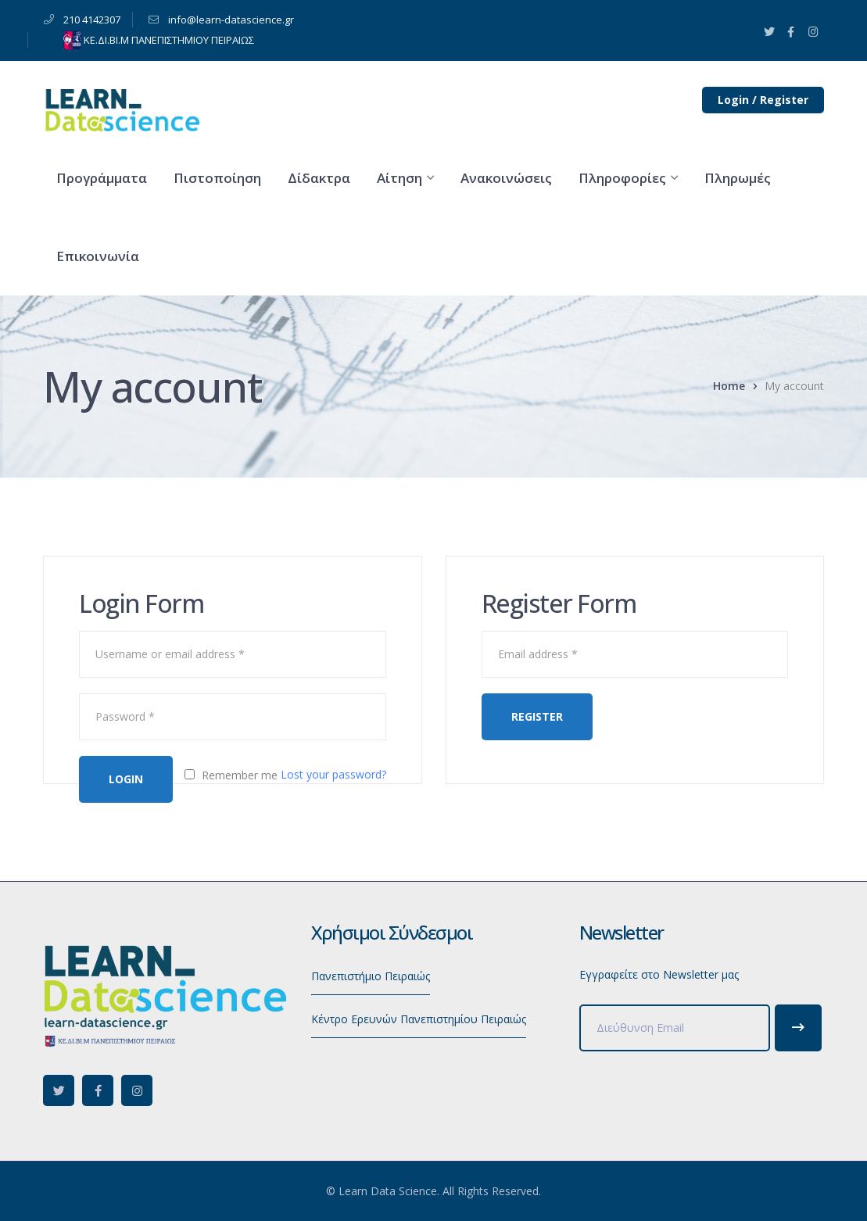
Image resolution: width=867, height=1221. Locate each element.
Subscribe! (798, 1027)
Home (729, 385)
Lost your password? (333, 774)
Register (537, 716)
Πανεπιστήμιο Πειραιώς (370, 976)
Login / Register (763, 99)
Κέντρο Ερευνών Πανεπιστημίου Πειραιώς (418, 1019)
